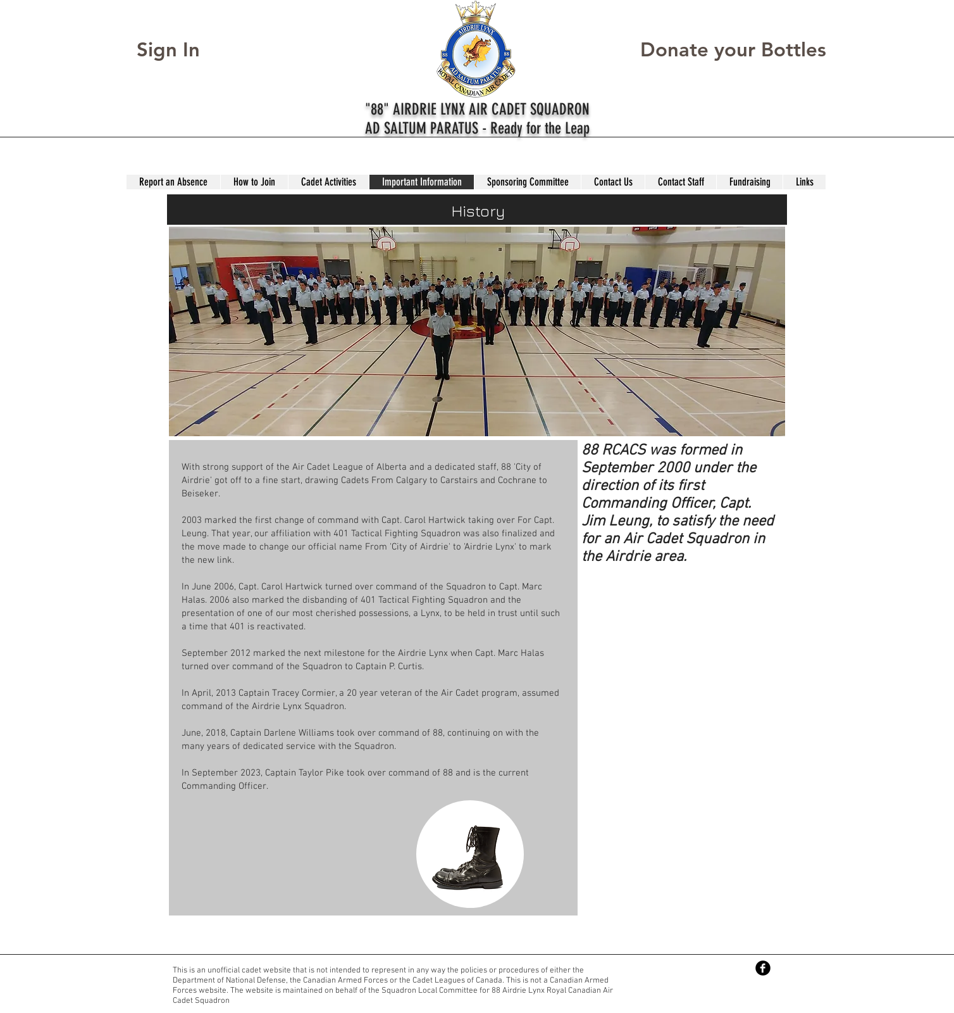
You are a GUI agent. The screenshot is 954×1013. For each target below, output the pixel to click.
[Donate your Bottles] (733, 49)
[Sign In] (180, 49)
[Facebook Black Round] (763, 968)
